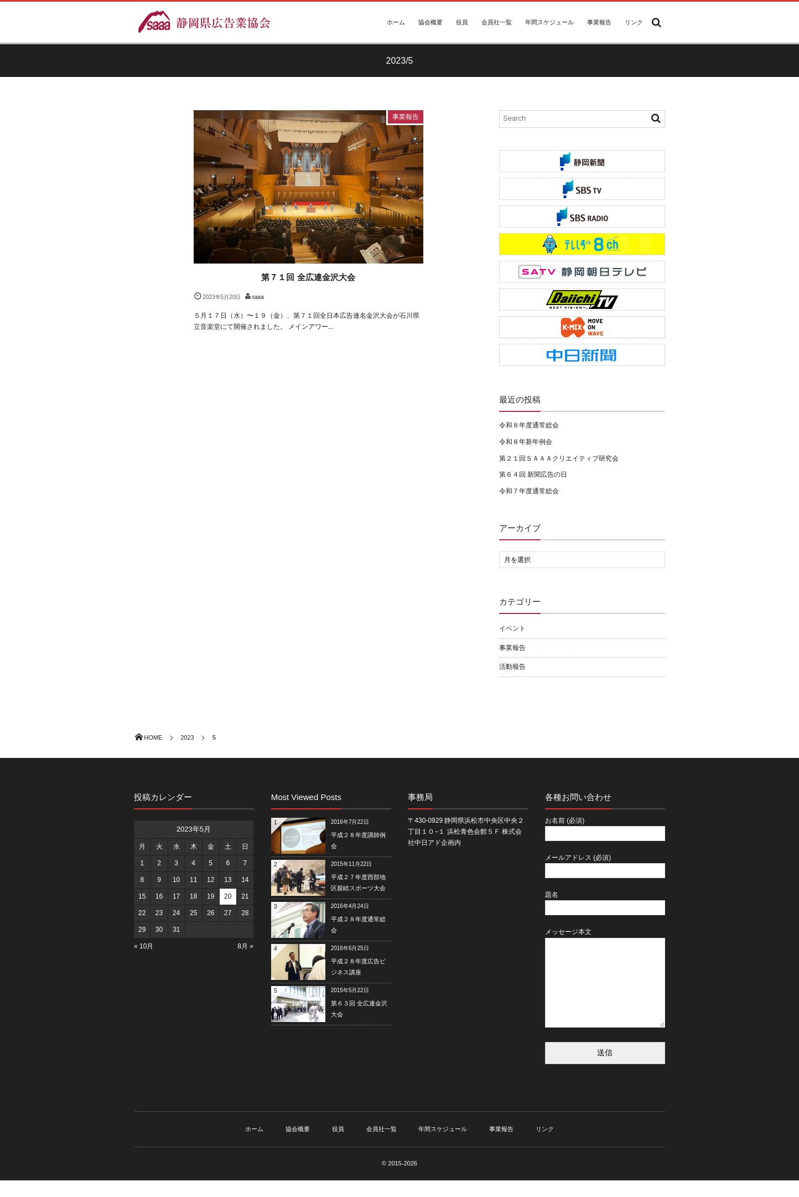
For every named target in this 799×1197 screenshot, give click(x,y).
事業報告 (599, 22)
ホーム (396, 22)
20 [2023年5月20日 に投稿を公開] (227, 896)
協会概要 (430, 22)
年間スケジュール (549, 22)
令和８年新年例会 (525, 442)
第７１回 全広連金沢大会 (308, 277)
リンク (634, 22)
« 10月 (143, 946)
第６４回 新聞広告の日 (533, 474)
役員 (462, 22)
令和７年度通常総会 (529, 491)
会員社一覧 (496, 22)
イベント (512, 628)
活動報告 (512, 666)
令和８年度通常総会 (529, 425)
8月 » (245, 946)
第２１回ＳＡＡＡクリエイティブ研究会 (559, 458)
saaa (258, 297)
